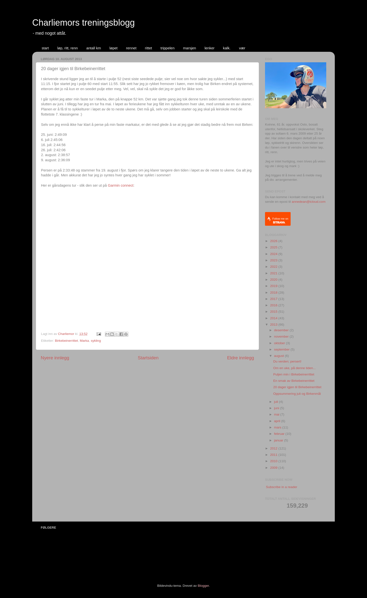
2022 (274, 266)
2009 (274, 468)
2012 (274, 448)
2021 (274, 273)
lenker (209, 48)
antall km (93, 48)
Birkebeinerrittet (66, 340)
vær (242, 48)
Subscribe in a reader (281, 487)
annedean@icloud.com (309, 201)
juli (276, 402)
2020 (274, 279)
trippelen (168, 48)
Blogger (203, 585)
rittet (148, 48)
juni (277, 408)
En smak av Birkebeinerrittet (294, 381)
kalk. (227, 48)
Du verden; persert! (287, 361)
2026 (274, 241)
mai (277, 414)
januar (279, 440)
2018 (274, 292)
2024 (274, 254)
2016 (274, 305)
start (45, 48)
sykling (96, 340)
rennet (131, 48)
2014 (274, 318)
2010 (274, 461)
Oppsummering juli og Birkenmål (297, 393)
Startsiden (148, 357)
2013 (274, 324)
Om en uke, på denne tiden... (294, 368)
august (279, 356)
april (277, 421)
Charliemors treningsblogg (83, 23)
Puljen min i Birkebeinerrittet (293, 374)
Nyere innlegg (55, 357)
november (282, 336)
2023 (274, 260)
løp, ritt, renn (67, 48)
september (282, 349)
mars (278, 427)
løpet (113, 48)
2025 (274, 247)
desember (282, 330)
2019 (274, 286)
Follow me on (280, 220)
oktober (280, 343)
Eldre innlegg (240, 357)
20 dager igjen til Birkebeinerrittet (297, 387)
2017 (274, 299)
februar (279, 434)
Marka (84, 340)
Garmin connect (120, 185)
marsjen (189, 48)
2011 (274, 455)
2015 (274, 311)
